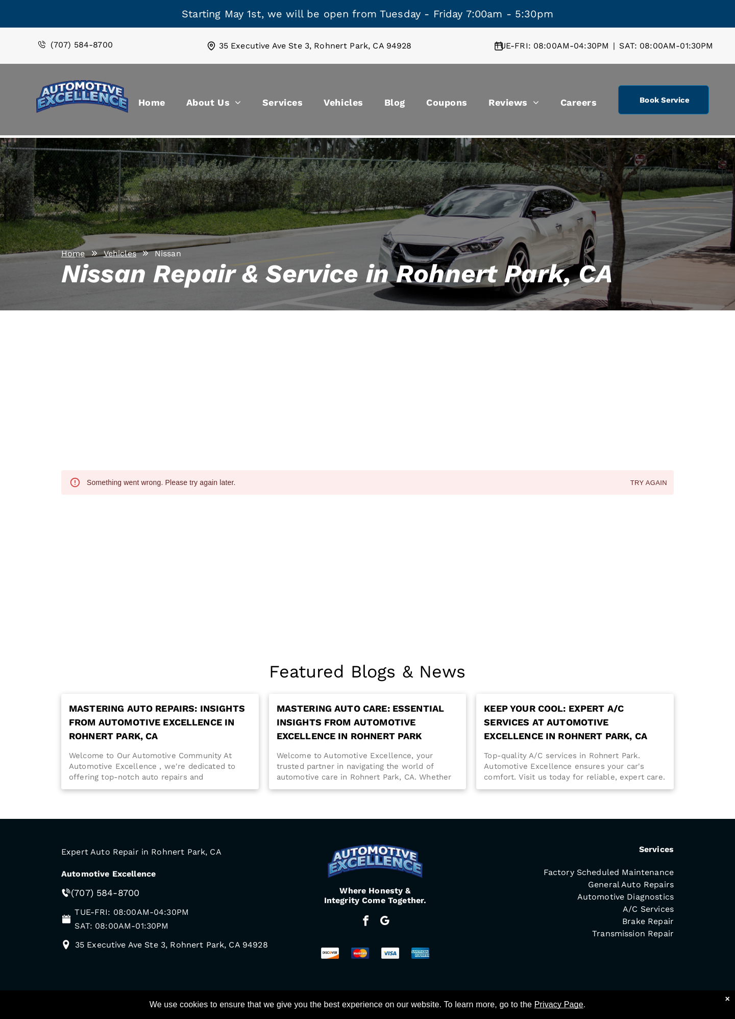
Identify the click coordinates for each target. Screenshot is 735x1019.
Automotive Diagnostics (625, 897)
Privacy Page (558, 1004)
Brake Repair (648, 921)
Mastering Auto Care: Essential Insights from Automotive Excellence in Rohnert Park (361, 722)
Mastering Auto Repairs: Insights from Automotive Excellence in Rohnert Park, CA (157, 722)
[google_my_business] (385, 922)
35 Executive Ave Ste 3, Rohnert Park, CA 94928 (315, 46)
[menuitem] (152, 104)
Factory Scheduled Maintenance (609, 872)
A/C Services (648, 909)
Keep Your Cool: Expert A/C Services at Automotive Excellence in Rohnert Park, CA (565, 722)
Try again (649, 483)
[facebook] (366, 922)
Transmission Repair (633, 933)
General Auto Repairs (631, 884)
